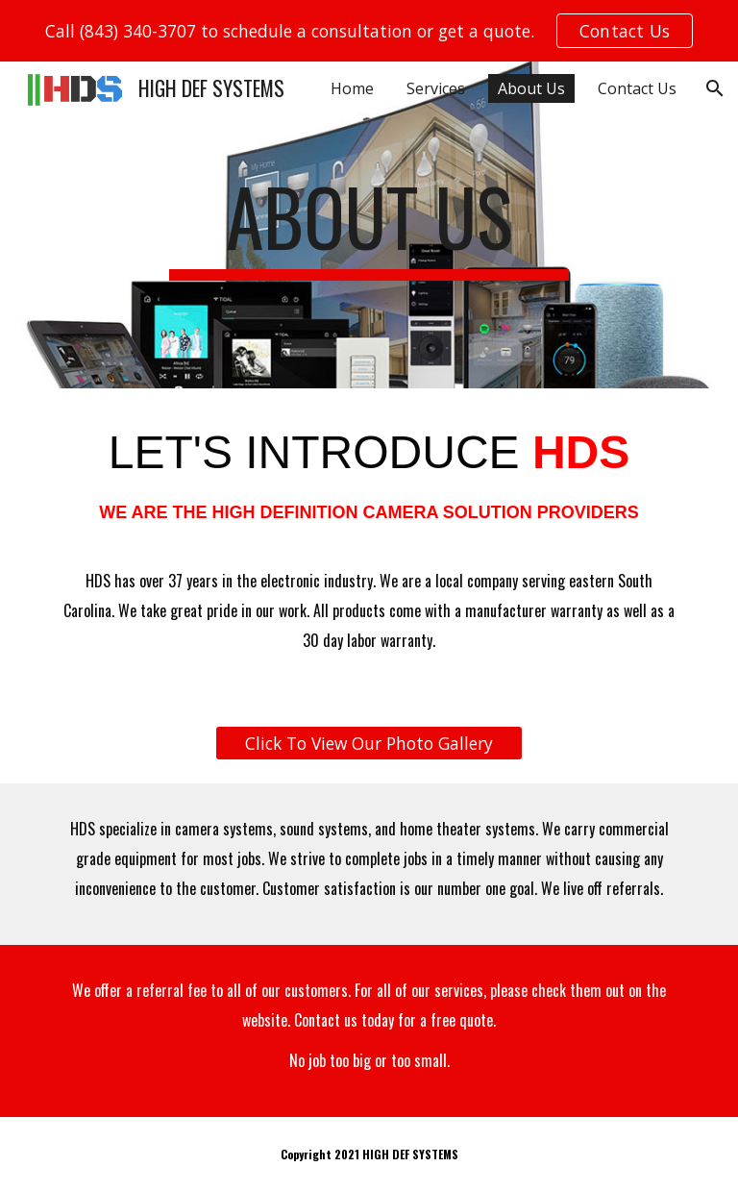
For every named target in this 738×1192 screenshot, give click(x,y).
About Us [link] (531, 88)
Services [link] (435, 88)
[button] (715, 88)
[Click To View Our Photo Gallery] (368, 743)
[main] (368, 224)
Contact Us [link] (637, 88)
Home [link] (352, 88)
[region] (369, 31)
